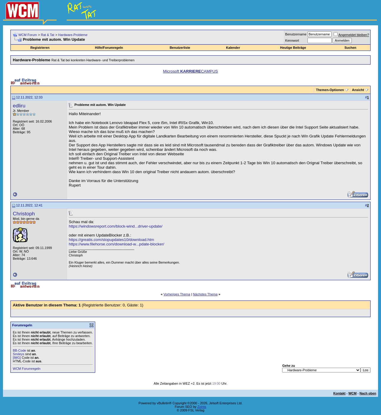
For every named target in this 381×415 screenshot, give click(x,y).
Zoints (201, 406)
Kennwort (292, 40)
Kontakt (339, 393)
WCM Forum (27, 35)
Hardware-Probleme (72, 35)
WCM (352, 393)
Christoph (24, 214)
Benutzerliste (180, 47)
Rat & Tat (47, 35)
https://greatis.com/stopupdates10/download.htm (111, 239)
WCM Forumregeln (26, 368)
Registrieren (39, 47)
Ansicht (358, 90)
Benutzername (296, 34)
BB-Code (19, 350)
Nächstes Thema (205, 294)
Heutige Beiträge (293, 47)
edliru (19, 106)
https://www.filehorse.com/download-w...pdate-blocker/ (116, 244)
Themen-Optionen (330, 90)
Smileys (18, 354)
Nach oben (368, 393)
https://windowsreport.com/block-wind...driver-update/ (116, 226)
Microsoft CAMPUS (190, 71)
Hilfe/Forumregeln (109, 47)
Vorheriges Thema (176, 294)
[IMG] (17, 357)
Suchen (350, 47)
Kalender (233, 47)
